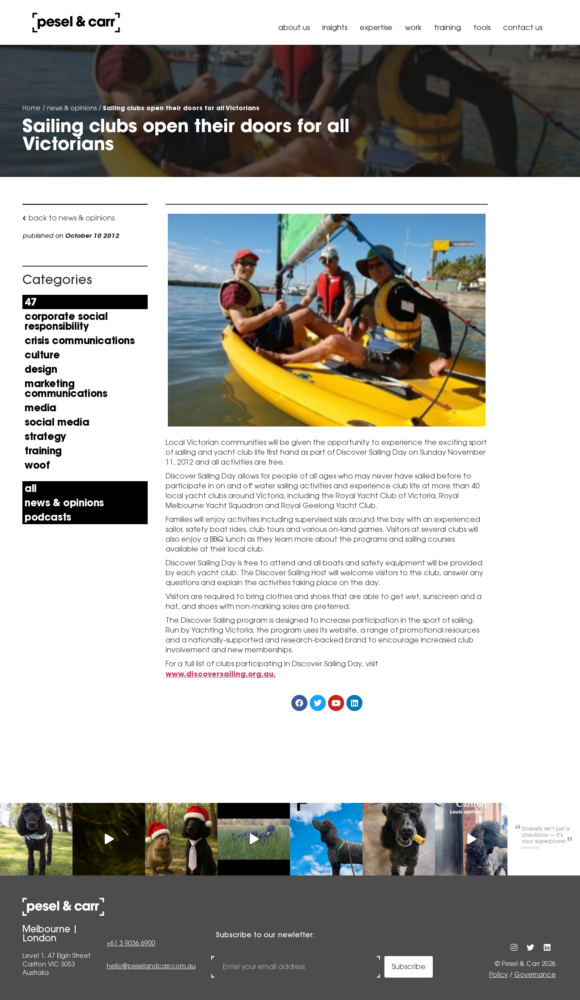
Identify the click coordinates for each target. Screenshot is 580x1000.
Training (447, 27)
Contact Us (522, 27)
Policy (498, 974)
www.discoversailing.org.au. (221, 673)
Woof (37, 465)
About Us (294, 27)
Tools (481, 27)
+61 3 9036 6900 (131, 944)
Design (41, 369)
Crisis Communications (80, 340)
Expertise (376, 27)
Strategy (45, 436)
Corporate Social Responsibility (66, 321)
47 (31, 302)
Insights (334, 27)
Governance (535, 974)
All (31, 488)
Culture (42, 355)
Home (31, 108)
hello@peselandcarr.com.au (151, 966)
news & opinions (72, 108)
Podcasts (48, 517)
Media (40, 407)
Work (413, 27)
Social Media (57, 422)
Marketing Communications (66, 388)
